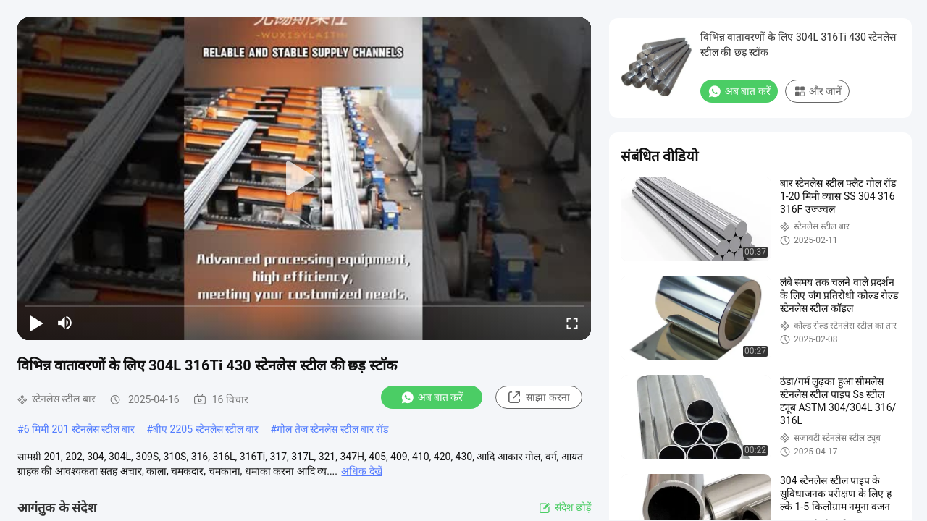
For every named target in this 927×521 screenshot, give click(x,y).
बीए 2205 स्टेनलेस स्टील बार (206, 429)
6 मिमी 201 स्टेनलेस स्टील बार (79, 429)
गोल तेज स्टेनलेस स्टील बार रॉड (332, 429)
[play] (304, 179)
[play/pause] (36, 323)
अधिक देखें (361, 471)
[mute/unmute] (65, 323)
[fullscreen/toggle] (572, 323)
